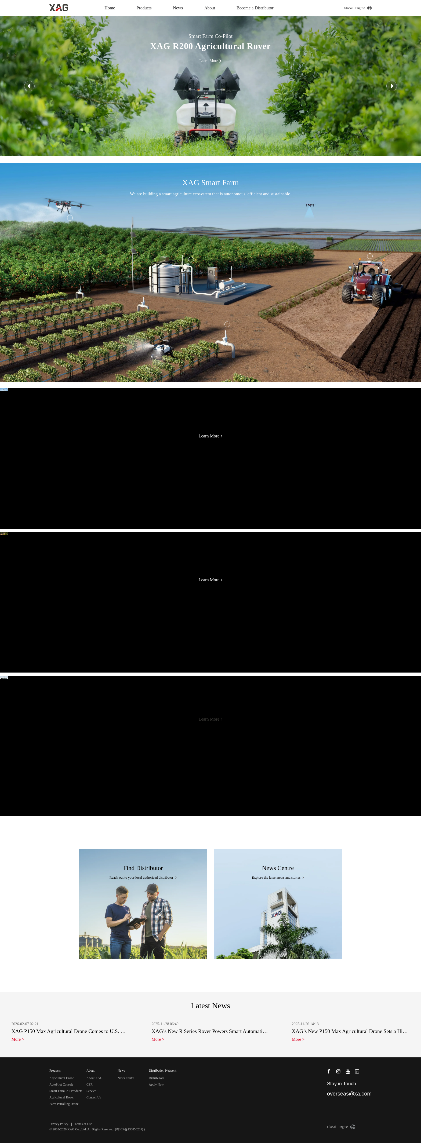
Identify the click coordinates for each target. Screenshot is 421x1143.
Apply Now (156, 1084)
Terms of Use (83, 1124)
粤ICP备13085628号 (130, 1129)
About (209, 8)
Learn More (211, 436)
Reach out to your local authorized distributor (143, 877)
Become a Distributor (255, 8)
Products (143, 8)
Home (109, 8)
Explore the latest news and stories (278, 877)
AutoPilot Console (61, 1084)
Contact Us (93, 1097)
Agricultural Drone (61, 1078)
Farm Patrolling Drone (64, 1104)
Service (91, 1091)
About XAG (94, 1078)
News (178, 8)
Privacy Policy (58, 1124)
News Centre (126, 1078)
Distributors (156, 1078)
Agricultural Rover (61, 1097)
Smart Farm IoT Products (65, 1091)
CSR (89, 1084)
